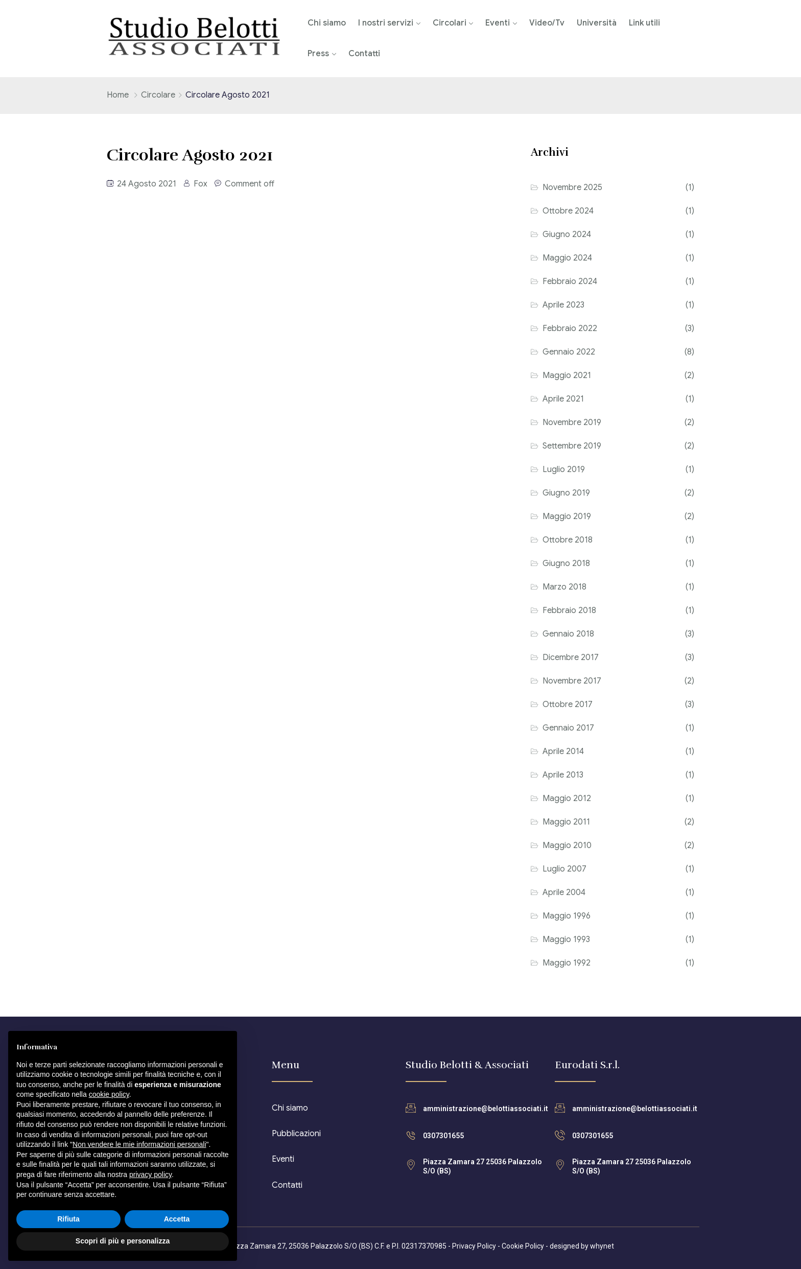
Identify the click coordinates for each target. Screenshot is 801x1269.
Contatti (364, 54)
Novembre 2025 (572, 187)
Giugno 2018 (566, 563)
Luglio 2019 (564, 469)
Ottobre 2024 (568, 211)
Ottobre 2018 (568, 540)
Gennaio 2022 (569, 352)
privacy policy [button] (150, 1174)
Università (597, 23)
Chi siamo (327, 23)
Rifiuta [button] (68, 1219)
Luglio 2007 (564, 869)
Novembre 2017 (572, 681)
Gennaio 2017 (568, 728)
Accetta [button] (177, 1219)
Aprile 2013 (563, 775)
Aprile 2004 (564, 892)
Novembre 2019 (572, 422)
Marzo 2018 (564, 587)
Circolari (449, 23)
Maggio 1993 (566, 939)
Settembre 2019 (572, 446)
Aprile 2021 (563, 399)
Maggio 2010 (567, 845)
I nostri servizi (385, 23)
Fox (200, 184)
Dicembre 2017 (571, 657)
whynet (602, 1246)
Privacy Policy (474, 1246)
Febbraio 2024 (570, 281)
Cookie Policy (523, 1246)
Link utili (644, 23)
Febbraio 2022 (570, 328)
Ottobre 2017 (568, 704)
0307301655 (443, 1136)
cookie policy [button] (109, 1094)
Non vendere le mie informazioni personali (139, 1144)
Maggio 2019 (567, 516)
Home (118, 95)
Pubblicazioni (296, 1134)
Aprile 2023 (563, 305)
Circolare (158, 95)
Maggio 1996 (567, 916)
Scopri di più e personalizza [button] (123, 1241)
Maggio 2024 (567, 258)
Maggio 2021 (567, 375)
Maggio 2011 (566, 822)
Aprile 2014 (563, 751)
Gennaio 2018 (568, 634)
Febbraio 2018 (569, 610)
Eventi (497, 23)
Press (318, 54)
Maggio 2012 (567, 798)
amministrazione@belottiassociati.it (485, 1108)
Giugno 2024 (567, 234)
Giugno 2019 (566, 493)
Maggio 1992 (567, 963)
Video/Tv (546, 23)
